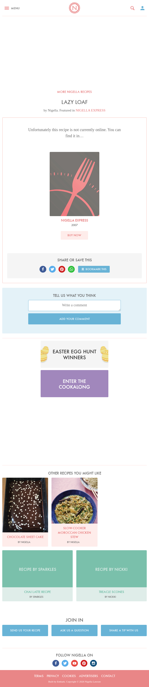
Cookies (69, 676)
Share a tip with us (123, 630)
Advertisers (88, 676)
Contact (108, 676)
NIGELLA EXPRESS (90, 110)
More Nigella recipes (74, 92)
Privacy (53, 676)
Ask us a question (74, 630)
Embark (61, 681)
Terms (39, 676)
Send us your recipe (25, 630)
